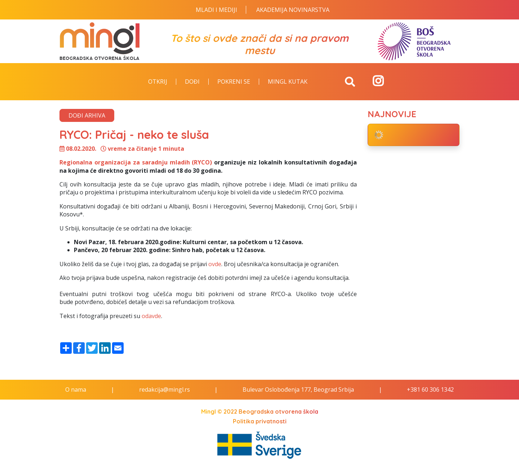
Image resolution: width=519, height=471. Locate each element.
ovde (214, 264)
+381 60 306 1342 (430, 389)
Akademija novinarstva (292, 10)
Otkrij (157, 82)
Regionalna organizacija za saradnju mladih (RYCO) (136, 162)
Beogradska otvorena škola (278, 411)
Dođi (192, 82)
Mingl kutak (287, 82)
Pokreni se (233, 82)
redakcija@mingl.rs (164, 389)
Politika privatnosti (260, 421)
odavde (151, 316)
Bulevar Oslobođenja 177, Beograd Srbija (298, 389)
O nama (75, 389)
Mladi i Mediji (216, 10)
